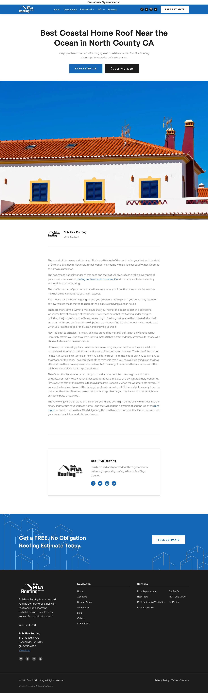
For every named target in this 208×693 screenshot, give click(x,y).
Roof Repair (143, 596)
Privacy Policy (162, 680)
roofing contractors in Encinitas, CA (97, 279)
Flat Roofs (174, 591)
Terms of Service (180, 680)
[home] (26, 9)
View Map (24, 650)
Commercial (70, 9)
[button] (87, 9)
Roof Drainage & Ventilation (151, 602)
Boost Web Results (45, 686)
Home (57, 9)
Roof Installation (145, 607)
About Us (82, 596)
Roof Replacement (147, 591)
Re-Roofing (174, 602)
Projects (112, 9)
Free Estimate (175, 9)
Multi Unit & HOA (177, 596)
